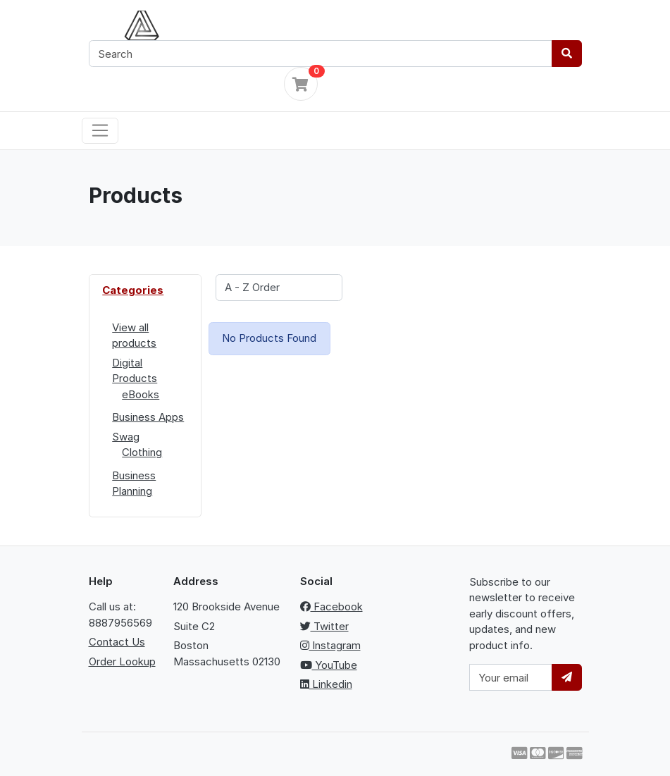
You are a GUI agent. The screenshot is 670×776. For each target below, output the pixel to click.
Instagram (330, 645)
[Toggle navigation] (100, 131)
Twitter (324, 626)
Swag (125, 436)
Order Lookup (122, 661)
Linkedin (326, 684)
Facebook (331, 606)
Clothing (142, 452)
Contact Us (117, 641)
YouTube (328, 665)
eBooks (140, 394)
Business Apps (148, 417)
